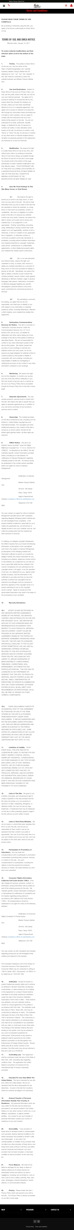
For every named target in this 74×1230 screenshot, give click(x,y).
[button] (37, 6)
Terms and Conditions (41, 1227)
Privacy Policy (30, 1227)
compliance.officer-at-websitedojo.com (21, 499)
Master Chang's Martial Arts (16, 1)
